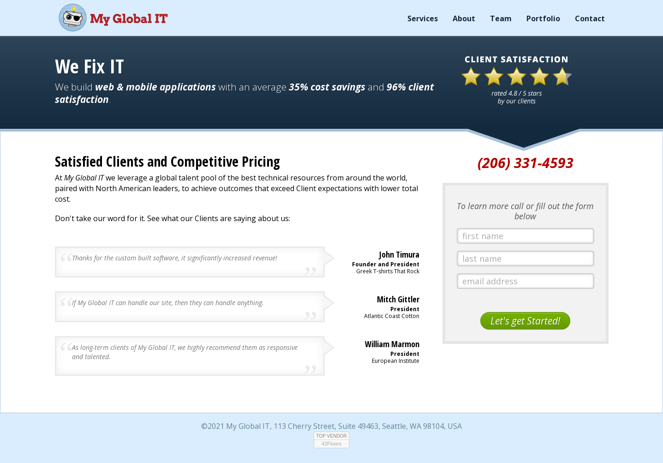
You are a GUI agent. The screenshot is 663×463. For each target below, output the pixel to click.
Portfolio (543, 18)
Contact (590, 18)
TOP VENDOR (332, 436)
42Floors (331, 443)
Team (501, 18)
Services (422, 18)
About (464, 18)
